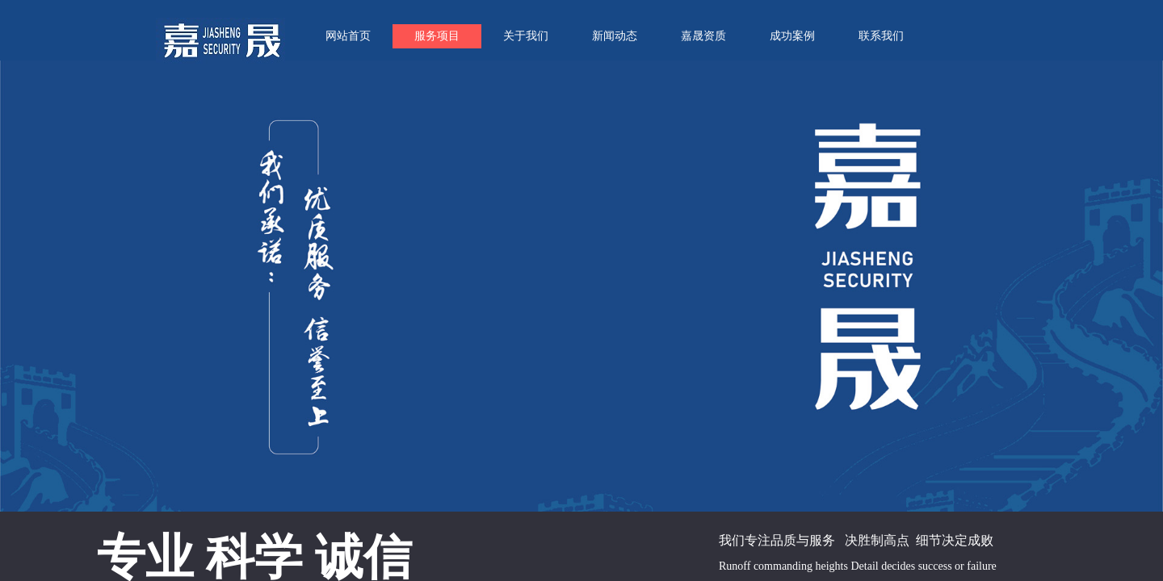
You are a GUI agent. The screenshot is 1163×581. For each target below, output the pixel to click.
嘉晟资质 (703, 36)
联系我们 (881, 36)
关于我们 (525, 36)
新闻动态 (614, 36)
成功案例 (792, 36)
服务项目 (437, 36)
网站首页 (348, 36)
